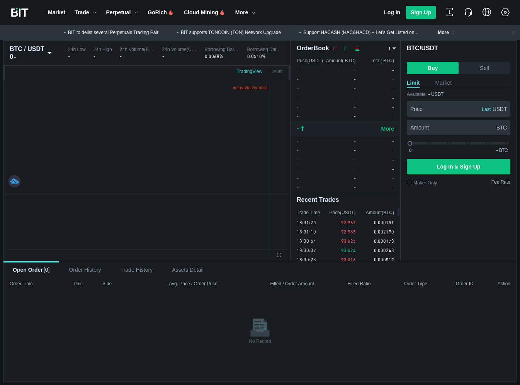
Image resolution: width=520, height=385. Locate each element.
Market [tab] (443, 83)
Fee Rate (500, 182)
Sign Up (421, 12)
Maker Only (425, 183)
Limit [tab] (413, 83)
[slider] (458, 143)
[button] (56, 12)
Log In (392, 12)
